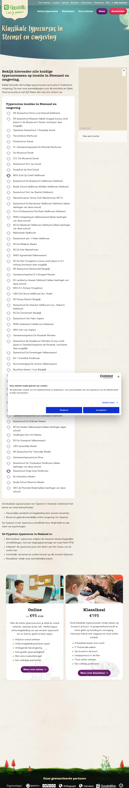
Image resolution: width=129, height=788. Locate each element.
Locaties (56, 3)
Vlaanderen (99, 3)
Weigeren (64, 410)
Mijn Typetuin (119, 3)
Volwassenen (86, 3)
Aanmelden (117, 11)
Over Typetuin (44, 3)
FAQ (107, 3)
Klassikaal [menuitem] (68, 11)
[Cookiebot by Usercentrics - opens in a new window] (102, 376)
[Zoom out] (124, 74)
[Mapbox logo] (84, 128)
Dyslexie (65, 3)
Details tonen (108, 402)
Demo (102, 11)
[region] (103, 98)
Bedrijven (75, 3)
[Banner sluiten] (118, 376)
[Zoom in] (124, 70)
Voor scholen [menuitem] (85, 11)
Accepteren (101, 410)
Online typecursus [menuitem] (47, 11)
